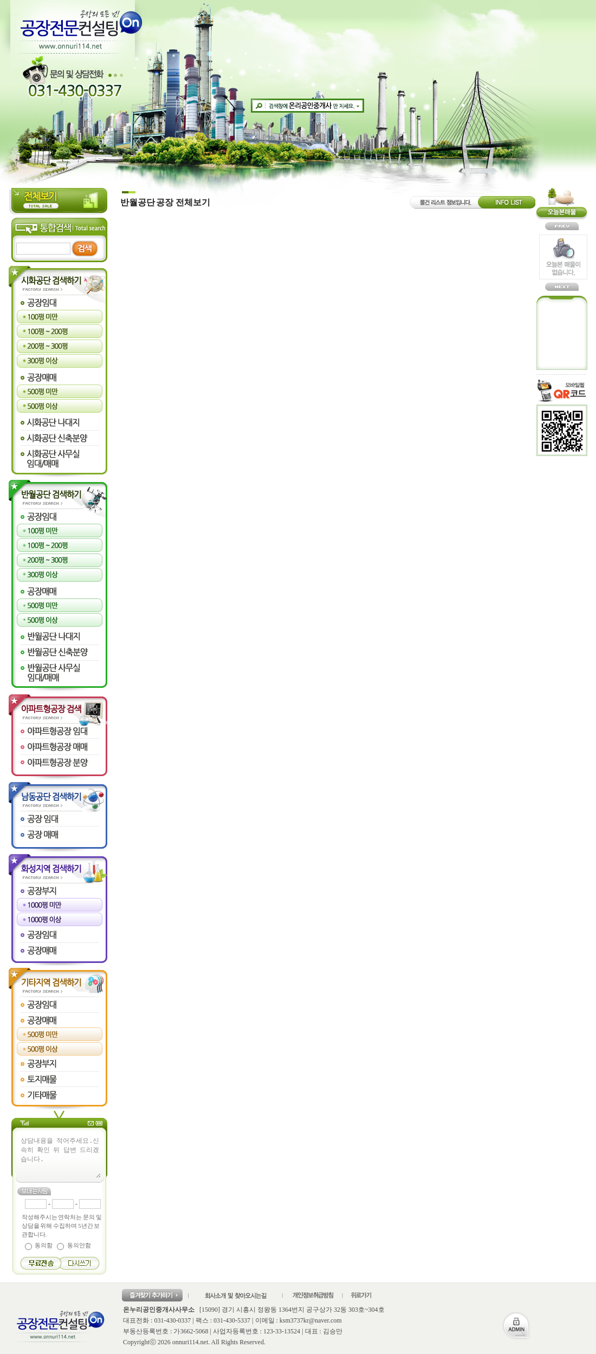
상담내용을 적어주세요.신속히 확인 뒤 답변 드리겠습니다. (60, 1157)
